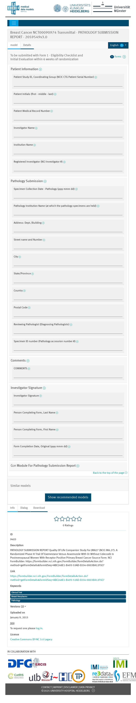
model (14, 45)
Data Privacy (87, 687)
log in (39, 628)
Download (39, 508)
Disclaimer (71, 687)
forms (118, 57)
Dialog (24, 508)
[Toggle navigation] (13, 23)
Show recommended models (68, 497)
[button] (118, 45)
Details (27, 45)
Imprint (57, 687)
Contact (46, 687)
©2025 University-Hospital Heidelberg (65, 691)
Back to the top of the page (110, 473)
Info (12, 508)
